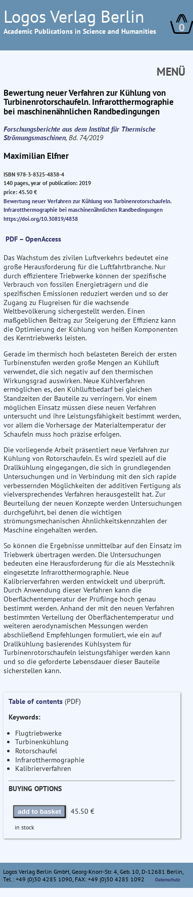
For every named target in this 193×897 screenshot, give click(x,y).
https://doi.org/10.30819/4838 (41, 218)
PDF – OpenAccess (33, 239)
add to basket (39, 811)
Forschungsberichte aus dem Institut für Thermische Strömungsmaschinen (80, 134)
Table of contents (36, 701)
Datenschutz (167, 879)
